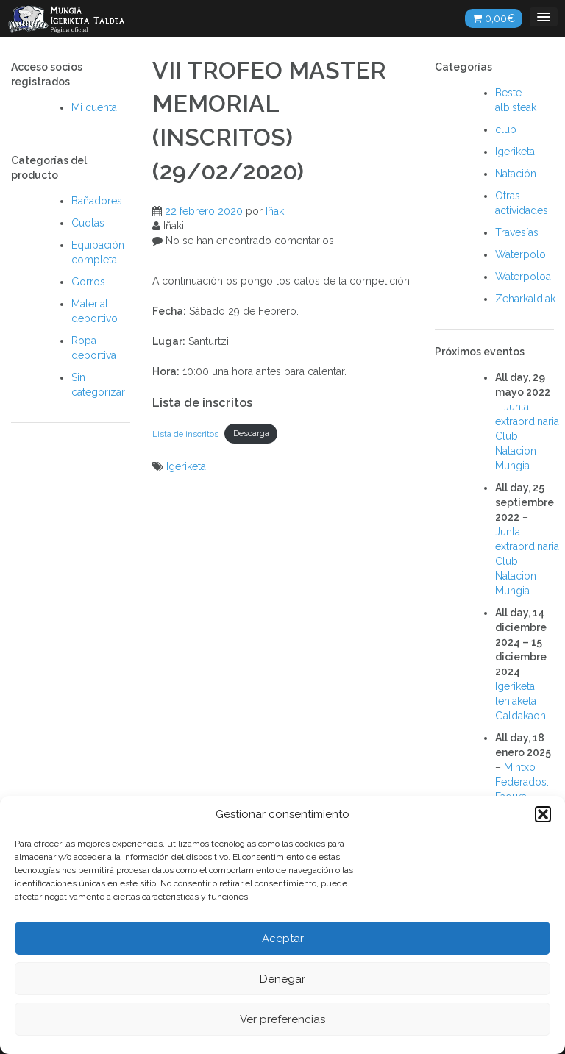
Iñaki (276, 211)
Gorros (88, 282)
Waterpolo (520, 254)
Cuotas (87, 223)
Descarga (251, 433)
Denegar (282, 979)
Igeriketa (186, 466)
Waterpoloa (523, 276)
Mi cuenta (94, 107)
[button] (543, 814)
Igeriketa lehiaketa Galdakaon (520, 701)
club (505, 129)
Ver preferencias (282, 1019)
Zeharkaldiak (525, 299)
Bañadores (96, 201)
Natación (515, 173)
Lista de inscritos (185, 433)
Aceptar (283, 938)
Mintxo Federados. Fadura (522, 781)
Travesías (517, 232)
